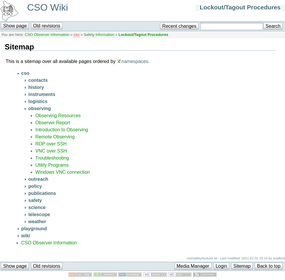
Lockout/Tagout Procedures (240, 7)
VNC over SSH (51, 150)
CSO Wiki (47, 7)
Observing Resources (58, 115)
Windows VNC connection (62, 172)
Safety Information (99, 34)
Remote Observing (55, 136)
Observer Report (52, 122)
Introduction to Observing (61, 129)
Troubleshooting (52, 157)
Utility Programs (52, 165)
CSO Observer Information (47, 34)
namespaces (134, 61)
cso (77, 34)
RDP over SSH (51, 143)
